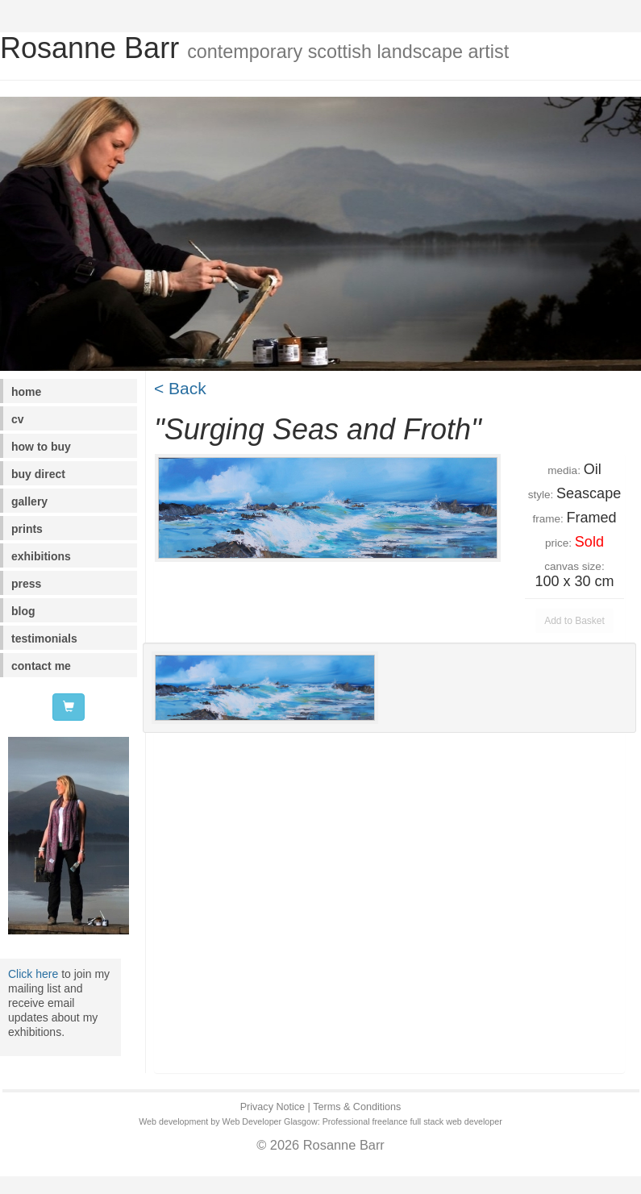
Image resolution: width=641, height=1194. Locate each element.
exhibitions (41, 556)
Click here (33, 973)
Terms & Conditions (357, 1107)
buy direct (38, 474)
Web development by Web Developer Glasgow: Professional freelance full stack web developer (320, 1121)
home (26, 391)
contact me (41, 665)
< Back (180, 388)
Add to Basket (574, 620)
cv (17, 419)
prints (27, 528)
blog (23, 611)
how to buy (41, 446)
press (26, 583)
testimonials (44, 638)
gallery (29, 501)
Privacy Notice (272, 1107)
